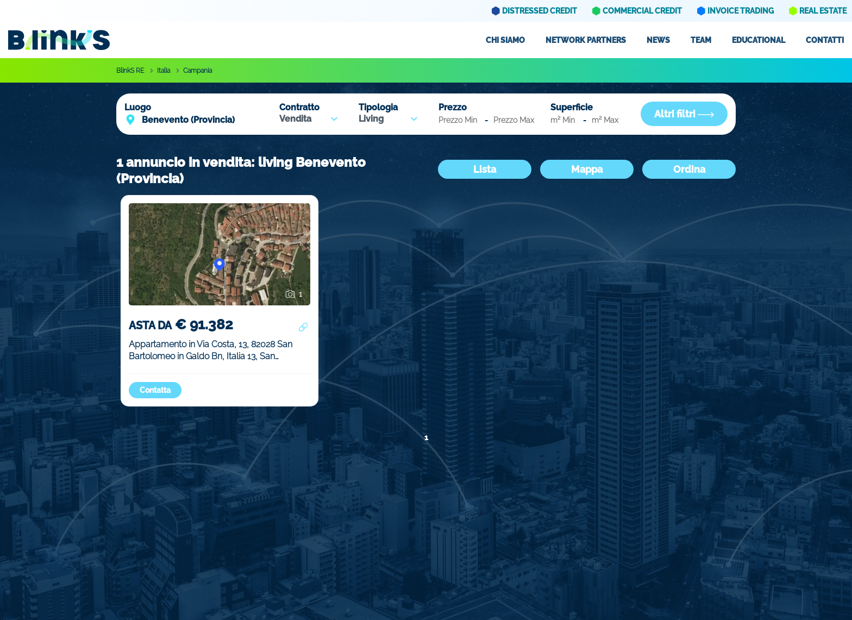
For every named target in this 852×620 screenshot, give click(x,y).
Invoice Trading (740, 11)
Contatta (155, 390)
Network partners (586, 40)
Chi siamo (505, 40)
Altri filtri (684, 114)
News (658, 40)
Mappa (587, 169)
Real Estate (823, 11)
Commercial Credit (642, 11)
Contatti (825, 40)
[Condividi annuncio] (303, 327)
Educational (758, 40)
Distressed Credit (539, 11)
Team (701, 40)
